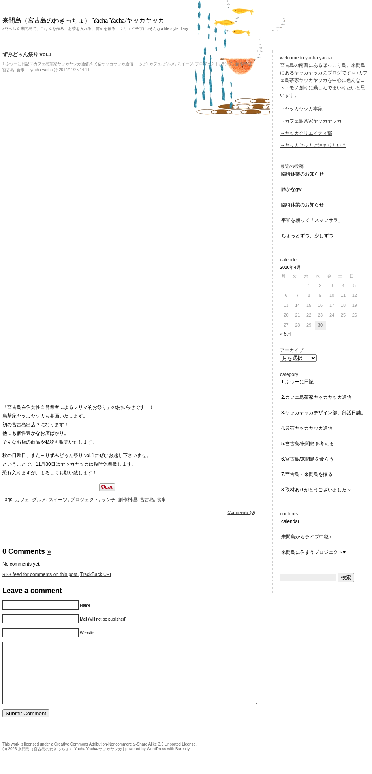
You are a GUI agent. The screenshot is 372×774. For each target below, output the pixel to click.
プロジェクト (207, 64)
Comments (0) (241, 512)
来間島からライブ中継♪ (306, 537)
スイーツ (185, 64)
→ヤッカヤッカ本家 (301, 108)
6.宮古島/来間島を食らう (307, 459)
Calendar (290, 521)
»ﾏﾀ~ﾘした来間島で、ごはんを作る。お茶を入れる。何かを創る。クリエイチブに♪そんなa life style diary (95, 28)
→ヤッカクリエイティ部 (306, 133)
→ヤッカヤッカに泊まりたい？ (313, 145)
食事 (20, 70)
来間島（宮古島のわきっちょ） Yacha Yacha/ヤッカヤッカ (83, 20)
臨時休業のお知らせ (302, 174)
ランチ (227, 64)
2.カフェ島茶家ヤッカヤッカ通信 (59, 64)
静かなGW (291, 189)
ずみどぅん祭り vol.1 (26, 54)
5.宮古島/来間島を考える (307, 443)
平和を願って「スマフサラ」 (312, 220)
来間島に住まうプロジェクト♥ (313, 552)
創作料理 (243, 64)
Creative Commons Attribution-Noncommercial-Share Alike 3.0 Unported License (124, 756)
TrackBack (95, 574)
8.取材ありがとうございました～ (316, 490)
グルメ (169, 64)
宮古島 (8, 70)
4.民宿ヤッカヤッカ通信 (111, 64)
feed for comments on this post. (40, 574)
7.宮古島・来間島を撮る (307, 474)
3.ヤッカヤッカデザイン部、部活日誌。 (323, 412)
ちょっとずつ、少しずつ (307, 235)
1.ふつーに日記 (15, 64)
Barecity (182, 761)
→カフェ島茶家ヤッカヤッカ (311, 121)
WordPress (156, 761)
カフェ (155, 64)
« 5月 (285, 334)
